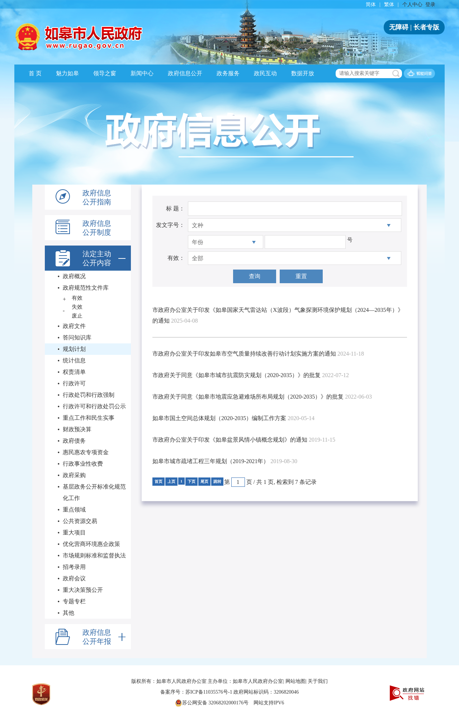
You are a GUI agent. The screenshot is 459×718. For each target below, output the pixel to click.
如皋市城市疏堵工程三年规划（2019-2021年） (210, 461)
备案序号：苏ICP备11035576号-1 (196, 692)
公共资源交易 (80, 521)
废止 (77, 316)
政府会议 (74, 578)
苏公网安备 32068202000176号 (212, 703)
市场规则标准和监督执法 (94, 555)
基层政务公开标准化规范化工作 (94, 492)
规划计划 (74, 349)
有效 (77, 298)
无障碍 (398, 27)
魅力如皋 (67, 73)
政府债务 (74, 441)
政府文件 (74, 326)
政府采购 (74, 475)
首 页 (35, 73)
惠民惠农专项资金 (86, 452)
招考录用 (74, 567)
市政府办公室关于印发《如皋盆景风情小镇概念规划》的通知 (229, 440)
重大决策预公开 (83, 590)
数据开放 (302, 73)
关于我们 (318, 681)
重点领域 (74, 510)
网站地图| (296, 681)
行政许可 (74, 383)
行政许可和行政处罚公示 (94, 406)
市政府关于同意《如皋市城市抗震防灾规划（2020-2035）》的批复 (236, 375)
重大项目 (74, 532)
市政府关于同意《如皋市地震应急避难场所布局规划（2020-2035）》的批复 (248, 397)
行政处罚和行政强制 (88, 395)
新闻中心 (142, 73)
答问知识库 (77, 337)
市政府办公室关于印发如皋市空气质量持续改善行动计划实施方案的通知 (244, 354)
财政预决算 (77, 429)
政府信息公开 (185, 73)
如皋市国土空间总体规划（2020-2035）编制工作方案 (219, 418)
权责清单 (74, 372)
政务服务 (228, 73)
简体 (371, 4)
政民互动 (265, 73)
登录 (430, 4)
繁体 (389, 4)
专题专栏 (74, 601)
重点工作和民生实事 (88, 418)
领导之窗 (104, 73)
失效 (77, 307)
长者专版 (426, 27)
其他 (68, 613)
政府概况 (74, 276)
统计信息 (74, 360)
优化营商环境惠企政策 (91, 544)
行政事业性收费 (83, 464)
